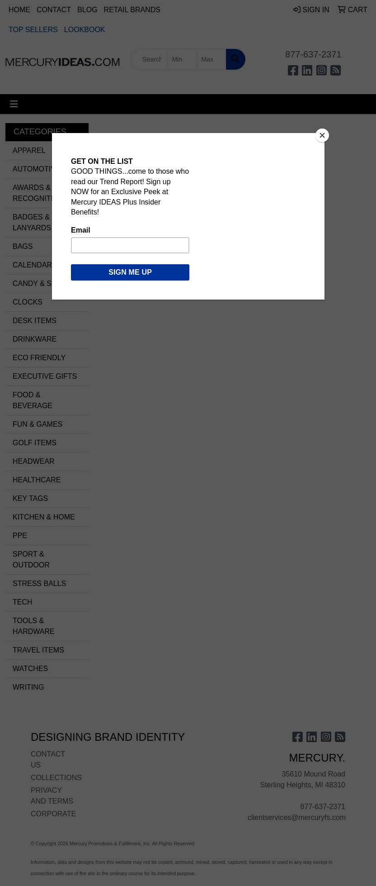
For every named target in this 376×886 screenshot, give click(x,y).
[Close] (322, 135)
